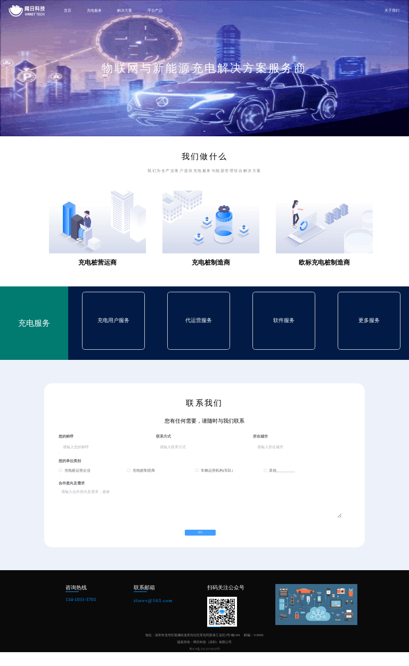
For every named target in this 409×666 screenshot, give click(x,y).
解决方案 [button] (124, 10)
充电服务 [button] (94, 10)
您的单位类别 (70, 461)
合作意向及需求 (72, 483)
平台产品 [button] (155, 10)
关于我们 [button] (392, 10)
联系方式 (163, 436)
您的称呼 (66, 436)
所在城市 (260, 436)
